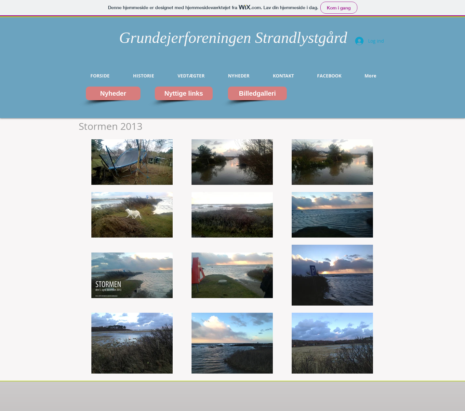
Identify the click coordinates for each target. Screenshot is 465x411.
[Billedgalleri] (257, 93)
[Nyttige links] (184, 93)
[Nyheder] (113, 93)
